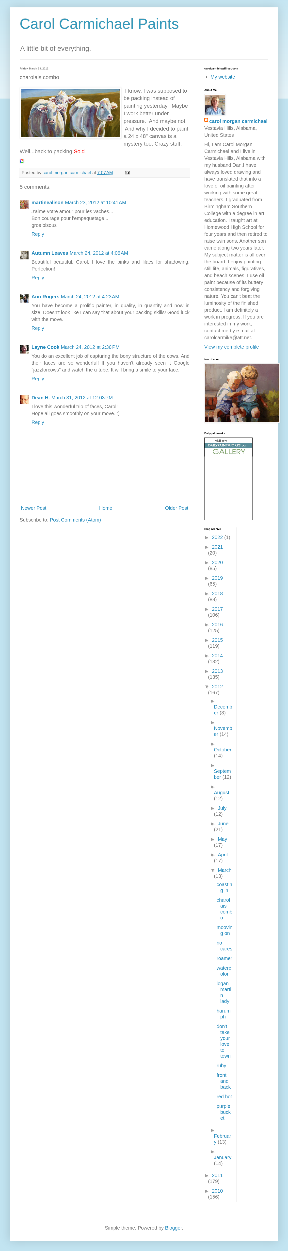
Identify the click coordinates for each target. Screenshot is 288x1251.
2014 (217, 655)
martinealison (48, 202)
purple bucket (224, 1112)
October (222, 749)
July (222, 808)
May (222, 839)
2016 (217, 624)
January (222, 1157)
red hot (224, 1096)
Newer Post (33, 508)
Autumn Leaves (50, 253)
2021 (217, 547)
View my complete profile (231, 347)
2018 (217, 593)
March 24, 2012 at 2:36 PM (90, 347)
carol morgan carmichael (238, 121)
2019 (217, 578)
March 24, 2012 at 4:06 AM (99, 253)
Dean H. (41, 397)
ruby (221, 1065)
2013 (217, 671)
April (223, 854)
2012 (217, 686)
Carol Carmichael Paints (99, 24)
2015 (217, 640)
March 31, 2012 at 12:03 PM (82, 397)
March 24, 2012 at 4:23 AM (90, 296)
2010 (217, 1191)
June (223, 823)
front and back (224, 1081)
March (225, 870)
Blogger (173, 1228)
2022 (218, 537)
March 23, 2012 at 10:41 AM (95, 202)
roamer (224, 958)
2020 (217, 562)
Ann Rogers (45, 296)
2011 (217, 1175)
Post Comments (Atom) (75, 520)
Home (105, 508)
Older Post (176, 508)
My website (222, 77)
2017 (217, 609)
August (221, 792)
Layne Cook (45, 347)
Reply (38, 234)
